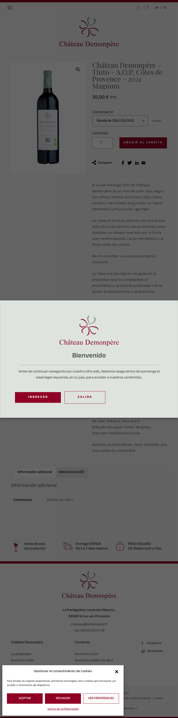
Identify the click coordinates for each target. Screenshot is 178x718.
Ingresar (38, 397)
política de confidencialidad (63, 709)
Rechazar (63, 698)
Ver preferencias (101, 698)
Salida (85, 397)
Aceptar (25, 698)
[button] (116, 671)
